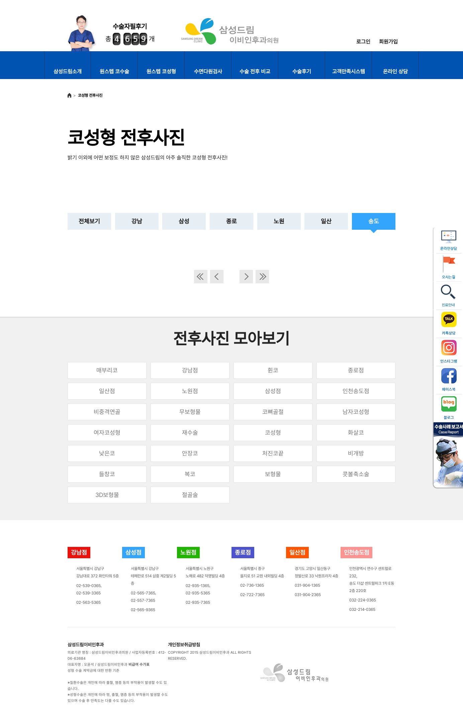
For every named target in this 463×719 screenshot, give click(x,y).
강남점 (190, 370)
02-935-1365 (197, 585)
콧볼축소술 (356, 474)
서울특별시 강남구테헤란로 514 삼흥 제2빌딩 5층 (153, 576)
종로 (231, 221)
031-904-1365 (307, 585)
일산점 (107, 390)
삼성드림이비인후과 (86, 644)
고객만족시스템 (348, 71)
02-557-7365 (143, 600)
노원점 (190, 390)
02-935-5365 (198, 593)
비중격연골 (107, 411)
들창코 (107, 474)
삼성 (184, 221)
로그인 (363, 42)
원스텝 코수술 (114, 71)
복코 (190, 474)
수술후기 (301, 71)
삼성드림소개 (68, 71)
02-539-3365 (88, 593)
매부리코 (107, 370)
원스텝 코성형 (161, 71)
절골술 (190, 494)
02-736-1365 (252, 585)
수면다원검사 (208, 71)
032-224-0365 (362, 600)
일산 (326, 221)
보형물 (273, 474)
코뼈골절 (273, 411)
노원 (279, 221)
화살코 (356, 432)
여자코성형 (107, 432)
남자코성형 (356, 411)
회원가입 (388, 42)
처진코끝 (273, 453)
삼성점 (273, 390)
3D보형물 (107, 494)
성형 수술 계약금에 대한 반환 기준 (93, 670)
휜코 (273, 370)
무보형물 (190, 411)
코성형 (273, 432)
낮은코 (107, 453)
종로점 (356, 370)
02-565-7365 (143, 593)
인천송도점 (356, 390)
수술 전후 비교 (255, 71)
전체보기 (89, 221)
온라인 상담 (395, 71)
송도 (373, 221)
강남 (136, 221)
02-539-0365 (88, 585)
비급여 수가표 (139, 664)
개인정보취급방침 (184, 644)
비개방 (356, 453)
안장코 (190, 453)
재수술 (190, 432)
